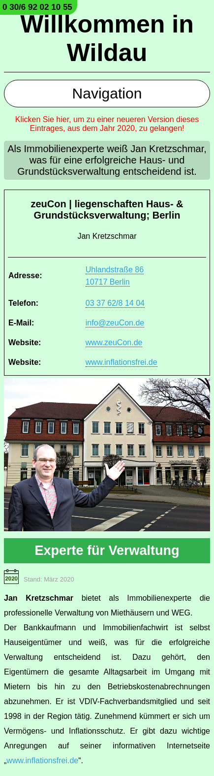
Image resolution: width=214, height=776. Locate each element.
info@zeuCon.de (115, 323)
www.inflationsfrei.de (121, 362)
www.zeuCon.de (114, 342)
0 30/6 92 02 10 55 (37, 7)
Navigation (107, 93)
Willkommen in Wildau (106, 38)
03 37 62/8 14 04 (115, 303)
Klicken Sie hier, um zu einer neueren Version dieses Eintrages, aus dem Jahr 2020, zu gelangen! (107, 123)
